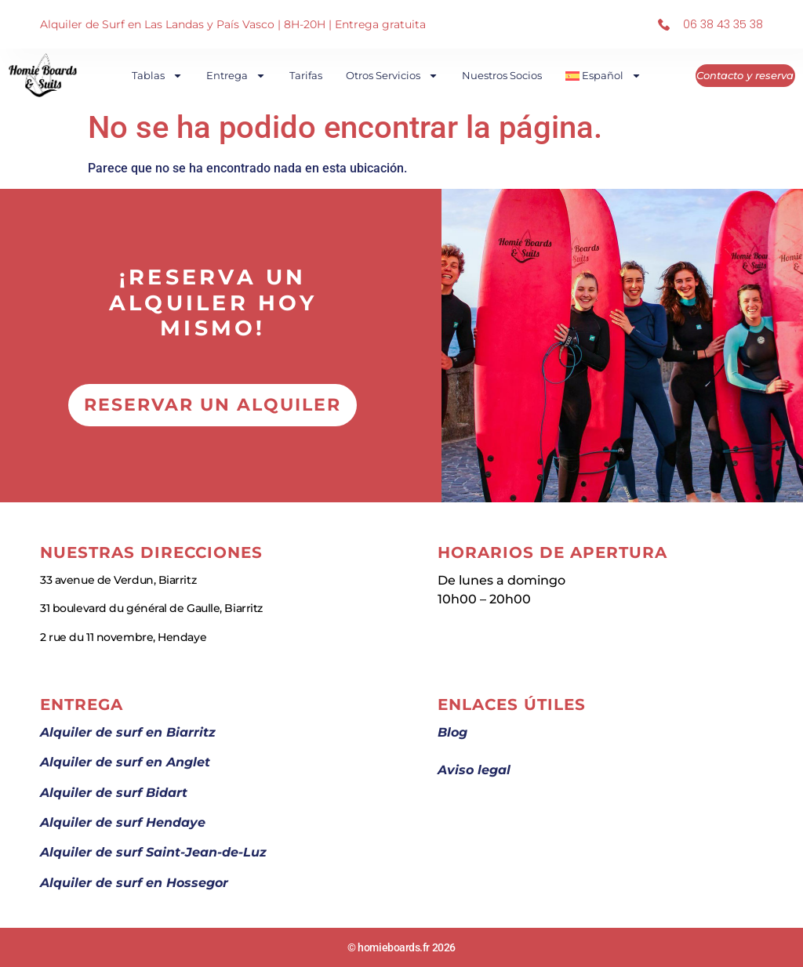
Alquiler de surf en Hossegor (134, 882)
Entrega (237, 76)
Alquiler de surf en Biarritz (128, 732)
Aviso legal (474, 769)
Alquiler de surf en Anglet (125, 762)
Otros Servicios (393, 76)
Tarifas (306, 75)
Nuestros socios (503, 75)
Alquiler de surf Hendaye (122, 822)
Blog (452, 732)
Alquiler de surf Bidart (113, 792)
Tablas (158, 76)
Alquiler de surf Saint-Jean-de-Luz (153, 852)
